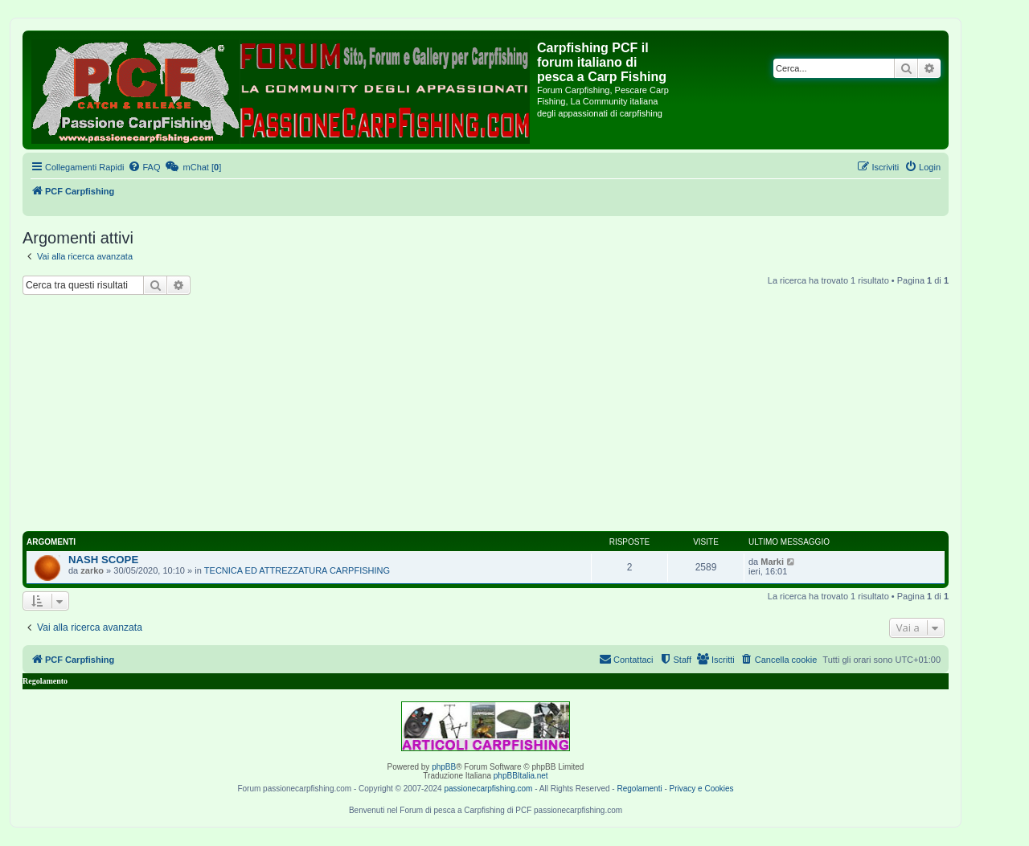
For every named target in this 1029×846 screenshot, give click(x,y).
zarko (92, 570)
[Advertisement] (505, 415)
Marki (772, 561)
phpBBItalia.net (521, 775)
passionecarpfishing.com (488, 788)
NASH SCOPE (103, 560)
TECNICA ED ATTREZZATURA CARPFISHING (297, 570)
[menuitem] (144, 167)
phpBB (444, 766)
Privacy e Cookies (702, 788)
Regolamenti (639, 788)
